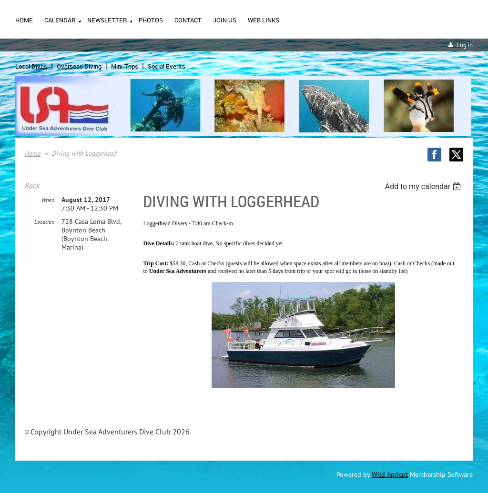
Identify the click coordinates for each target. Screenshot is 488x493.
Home (33, 153)
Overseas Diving (79, 66)
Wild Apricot (390, 474)
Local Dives (31, 66)
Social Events (166, 66)
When (47, 199)
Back (32, 185)
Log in (465, 45)
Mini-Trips (124, 66)
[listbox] (424, 186)
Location (44, 221)
